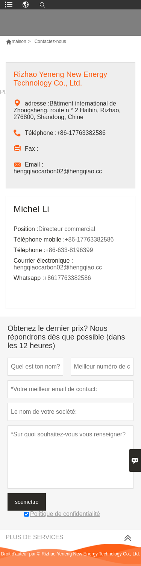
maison (19, 41)
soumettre (26, 502)
